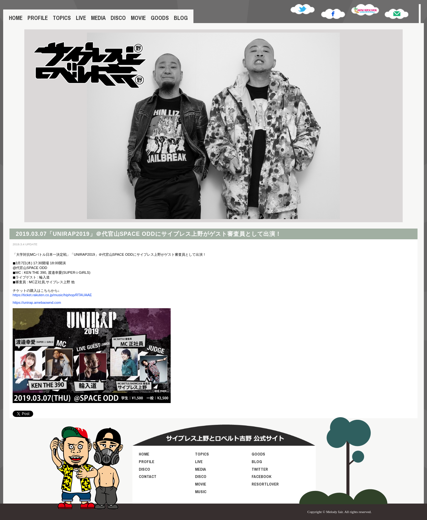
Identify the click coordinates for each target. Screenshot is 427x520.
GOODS (160, 17)
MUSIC (200, 491)
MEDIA (98, 17)
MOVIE (138, 17)
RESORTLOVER (265, 484)
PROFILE (37, 17)
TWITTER (260, 469)
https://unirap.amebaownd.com (37, 302)
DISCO (118, 17)
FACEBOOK (261, 476)
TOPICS (62, 17)
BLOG (181, 17)
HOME (15, 17)
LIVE (81, 17)
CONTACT (147, 476)
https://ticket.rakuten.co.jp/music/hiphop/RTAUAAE (52, 295)
